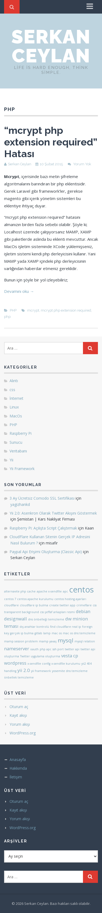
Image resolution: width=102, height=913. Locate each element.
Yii (11, 459)
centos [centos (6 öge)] (81, 589)
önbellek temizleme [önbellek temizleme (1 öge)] (19, 677)
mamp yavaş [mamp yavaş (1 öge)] (48, 641)
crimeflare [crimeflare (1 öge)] (84, 605)
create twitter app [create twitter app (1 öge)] (62, 605)
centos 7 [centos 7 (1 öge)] (10, 599)
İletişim (16, 776)
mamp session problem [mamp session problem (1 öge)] (21, 641)
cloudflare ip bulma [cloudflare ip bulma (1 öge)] (34, 605)
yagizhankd (20, 504)
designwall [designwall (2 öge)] (15, 619)
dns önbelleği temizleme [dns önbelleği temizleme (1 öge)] (46, 619)
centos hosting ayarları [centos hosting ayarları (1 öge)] (70, 599)
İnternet (16, 398)
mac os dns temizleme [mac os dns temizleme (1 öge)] (79, 633)
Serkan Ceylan (51, 46)
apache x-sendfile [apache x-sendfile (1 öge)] (49, 591)
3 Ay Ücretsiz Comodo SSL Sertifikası (42, 498)
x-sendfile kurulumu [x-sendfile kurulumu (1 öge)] (65, 663)
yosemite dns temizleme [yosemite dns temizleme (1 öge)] (70, 671)
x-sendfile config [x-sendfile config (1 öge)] (38, 663)
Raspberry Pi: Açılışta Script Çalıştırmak (43, 528)
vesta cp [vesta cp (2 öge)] (69, 655)
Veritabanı (18, 451)
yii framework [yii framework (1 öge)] (41, 671)
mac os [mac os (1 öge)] (57, 633)
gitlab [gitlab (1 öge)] (38, 633)
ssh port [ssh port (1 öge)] (58, 649)
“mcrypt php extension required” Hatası (50, 142)
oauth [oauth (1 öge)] (34, 649)
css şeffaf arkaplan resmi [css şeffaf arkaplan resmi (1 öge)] (57, 612)
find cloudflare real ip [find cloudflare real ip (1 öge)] (65, 627)
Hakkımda (18, 768)
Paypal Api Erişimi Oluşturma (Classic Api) (46, 551)
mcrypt (33, 310)
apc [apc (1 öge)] (65, 591)
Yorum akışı (20, 724)
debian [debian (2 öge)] (83, 611)
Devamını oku (19, 291)
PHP (13, 310)
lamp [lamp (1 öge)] (47, 633)
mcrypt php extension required (66, 310)
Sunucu (16, 442)
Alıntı (14, 380)
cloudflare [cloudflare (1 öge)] (11, 605)
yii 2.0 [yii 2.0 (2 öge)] (23, 670)
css (12, 389)
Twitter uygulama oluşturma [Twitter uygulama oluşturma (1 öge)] (40, 656)
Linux (14, 407)
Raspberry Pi (21, 433)
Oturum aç (19, 706)
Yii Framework (22, 468)
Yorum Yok (82, 164)
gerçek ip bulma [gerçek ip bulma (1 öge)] (21, 633)
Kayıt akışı (18, 715)
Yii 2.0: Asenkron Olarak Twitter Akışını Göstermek (53, 513)
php (7, 317)
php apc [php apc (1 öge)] (45, 649)
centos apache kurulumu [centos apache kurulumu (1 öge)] (35, 599)
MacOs (16, 416)
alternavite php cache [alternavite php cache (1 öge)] (20, 591)
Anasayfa (18, 759)
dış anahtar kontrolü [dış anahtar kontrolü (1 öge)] (34, 627)
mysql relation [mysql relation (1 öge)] (85, 641)
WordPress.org (23, 733)
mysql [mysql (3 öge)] (65, 640)
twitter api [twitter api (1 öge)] (72, 649)
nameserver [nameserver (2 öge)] (16, 648)
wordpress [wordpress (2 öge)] (15, 663)
